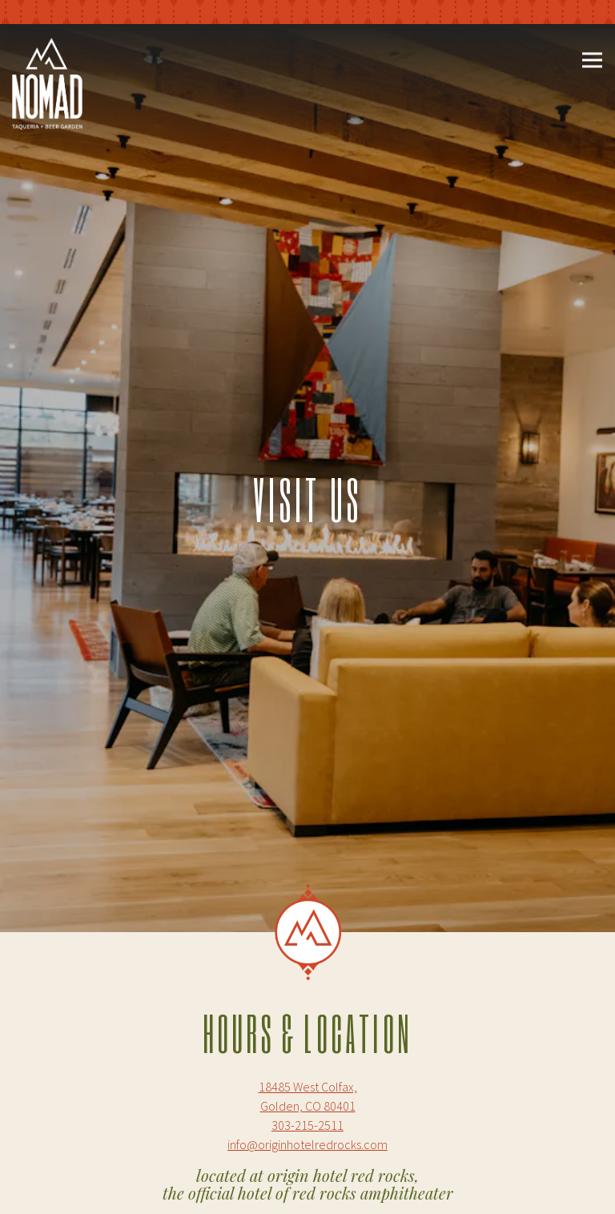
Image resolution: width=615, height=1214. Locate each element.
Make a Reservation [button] (309, 1190)
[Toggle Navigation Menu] (592, 60)
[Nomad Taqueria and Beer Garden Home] (47, 82)
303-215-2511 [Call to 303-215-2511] (307, 1099)
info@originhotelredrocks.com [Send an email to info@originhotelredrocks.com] (307, 1118)
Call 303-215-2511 (309, 1144)
